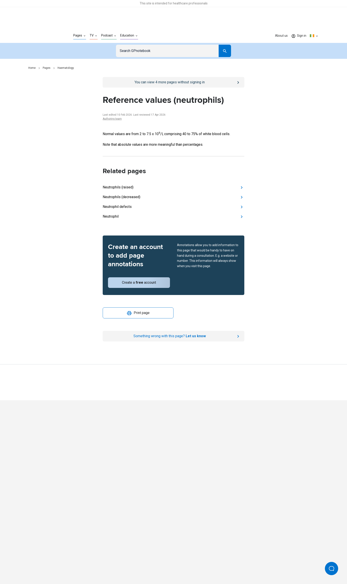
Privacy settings (220, 566)
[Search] (225, 51)
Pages (46, 67)
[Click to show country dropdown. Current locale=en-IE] (314, 36)
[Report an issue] (173, 336)
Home (32, 67)
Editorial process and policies (184, 566)
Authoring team (112, 118)
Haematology (66, 67)
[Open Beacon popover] (331, 568)
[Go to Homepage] (43, 36)
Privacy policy (125, 566)
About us (281, 35)
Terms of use (149, 566)
